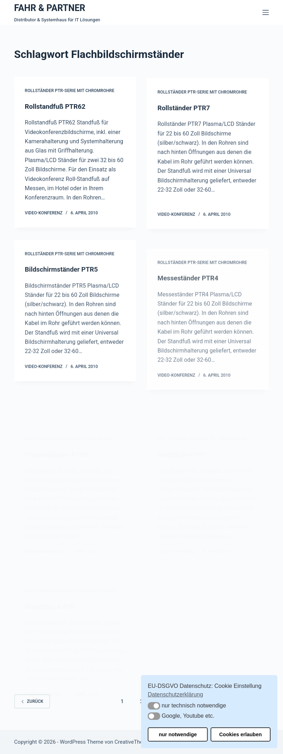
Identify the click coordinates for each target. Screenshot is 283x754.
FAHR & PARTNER (49, 8)
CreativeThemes (133, 741)
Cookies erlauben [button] (240, 734)
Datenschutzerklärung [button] (175, 694)
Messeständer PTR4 (189, 302)
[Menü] (265, 12)
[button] (154, 706)
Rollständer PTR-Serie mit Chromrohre (69, 91)
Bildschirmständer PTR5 (64, 275)
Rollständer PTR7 (185, 112)
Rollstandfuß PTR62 (57, 107)
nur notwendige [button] (178, 734)
